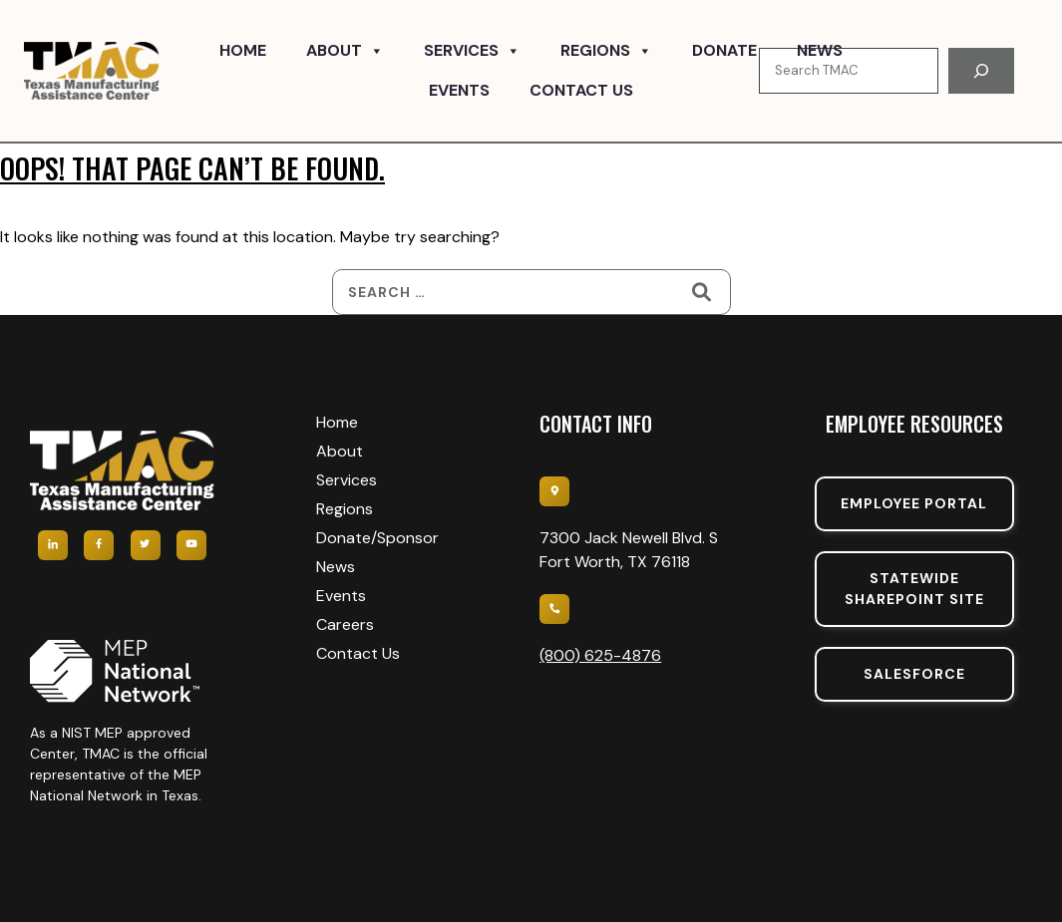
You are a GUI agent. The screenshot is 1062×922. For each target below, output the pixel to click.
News (820, 50)
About (345, 51)
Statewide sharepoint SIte (914, 588)
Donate (724, 50)
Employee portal (914, 503)
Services (472, 51)
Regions (606, 51)
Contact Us (581, 90)
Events (459, 90)
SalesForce (914, 674)
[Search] (981, 71)
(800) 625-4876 (600, 655)
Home (242, 50)
